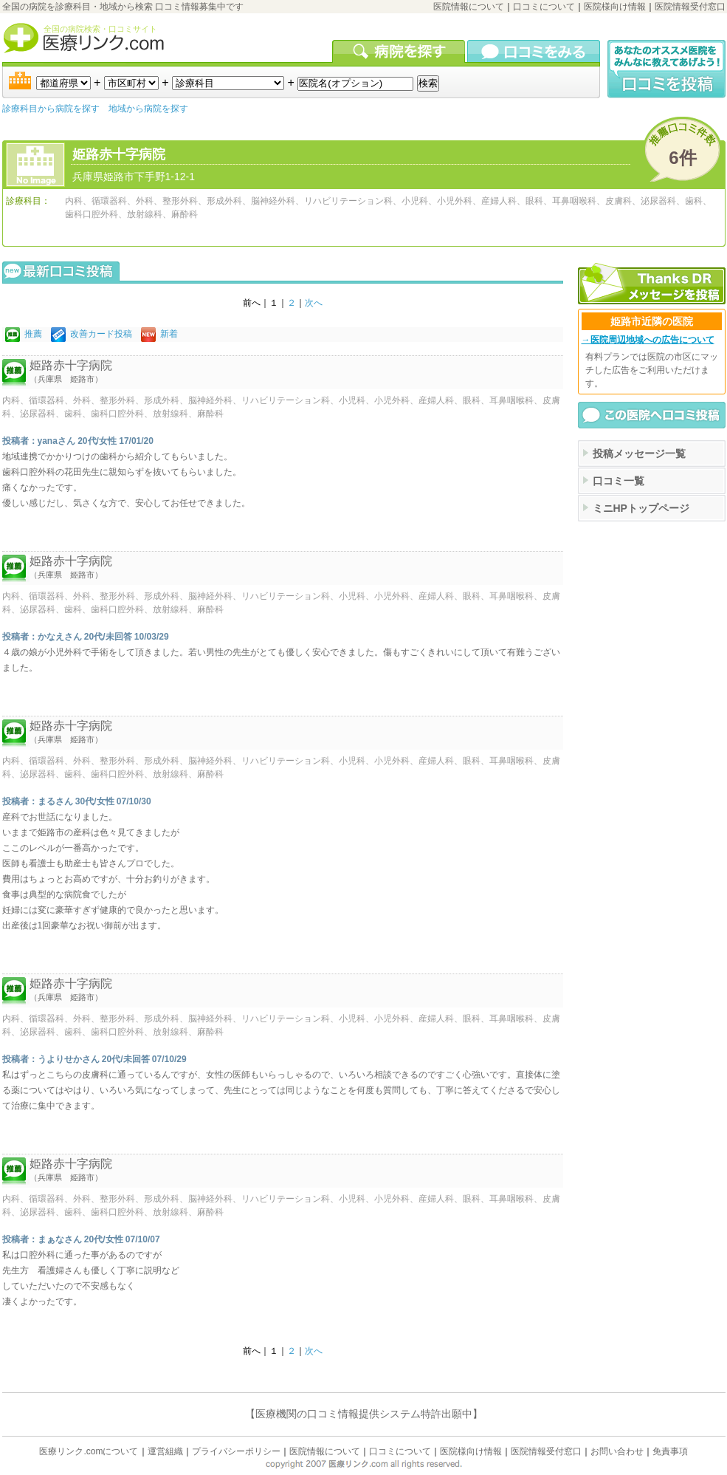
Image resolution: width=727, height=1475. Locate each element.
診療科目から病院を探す (51, 108)
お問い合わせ (617, 1451)
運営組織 (165, 1451)
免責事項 (670, 1451)
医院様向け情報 (615, 6)
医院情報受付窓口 (690, 6)
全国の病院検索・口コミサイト (100, 28)
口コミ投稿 (666, 69)
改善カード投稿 (101, 334)
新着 (169, 334)
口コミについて (544, 6)
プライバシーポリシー (236, 1451)
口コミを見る (533, 51)
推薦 (33, 334)
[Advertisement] (652, 596)
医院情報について (468, 6)
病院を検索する (399, 51)
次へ (314, 303)
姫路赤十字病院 (118, 154)
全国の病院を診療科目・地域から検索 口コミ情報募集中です (123, 6)
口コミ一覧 (618, 481)
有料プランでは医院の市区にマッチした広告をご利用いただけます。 (651, 370)
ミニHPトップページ (641, 508)
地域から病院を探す (148, 108)
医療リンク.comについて (88, 1451)
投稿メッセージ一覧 (639, 453)
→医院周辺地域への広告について (648, 340)
